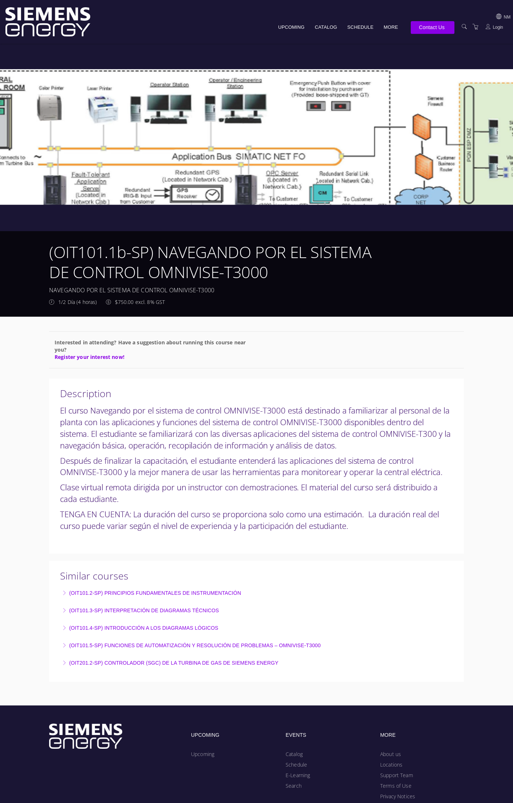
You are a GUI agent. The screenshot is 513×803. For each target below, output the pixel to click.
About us (390, 754)
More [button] (391, 27)
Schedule (360, 27)
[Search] (464, 26)
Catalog (326, 27)
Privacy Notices (397, 796)
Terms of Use (395, 785)
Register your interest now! (89, 356)
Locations (391, 764)
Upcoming (291, 27)
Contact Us (432, 27)
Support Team (396, 775)
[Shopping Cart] (475, 26)
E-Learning (298, 775)
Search (294, 785)
